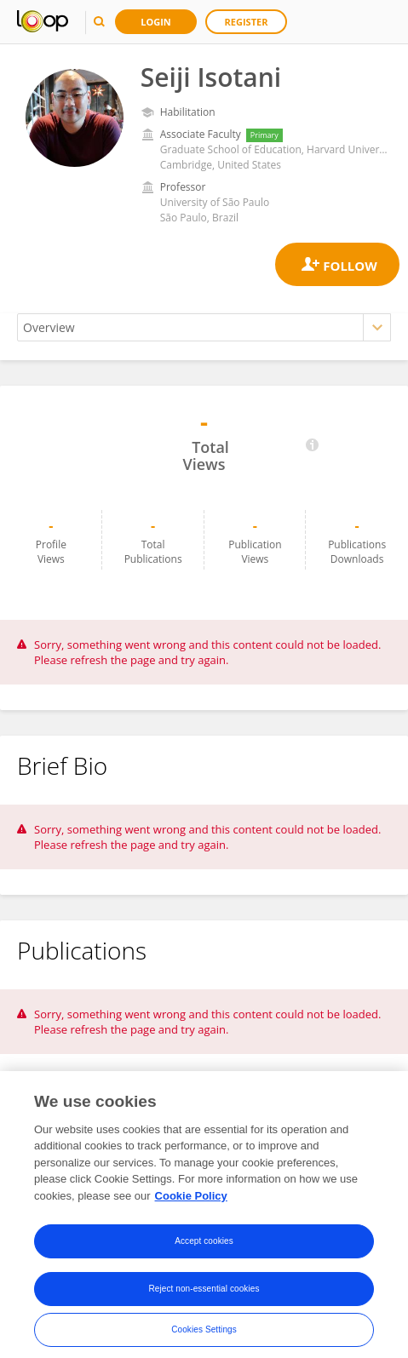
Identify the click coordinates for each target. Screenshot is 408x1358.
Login (156, 21)
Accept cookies (204, 1253)
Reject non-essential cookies (203, 1301)
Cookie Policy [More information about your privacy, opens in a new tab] (191, 1208)
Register (246, 21)
